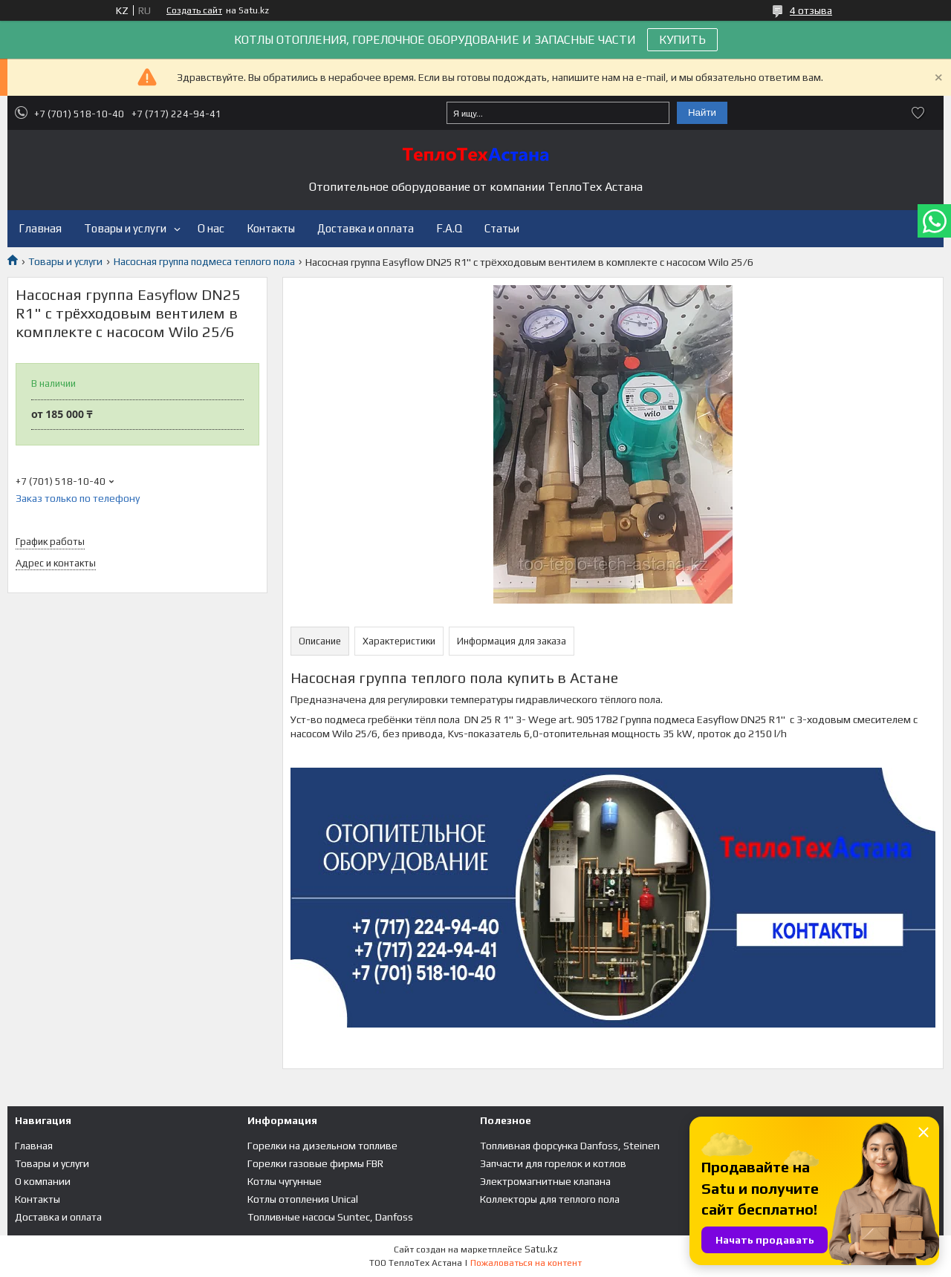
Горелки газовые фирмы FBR (315, 1163)
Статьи (501, 228)
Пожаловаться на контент (526, 1263)
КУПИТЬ (682, 40)
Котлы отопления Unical (302, 1199)
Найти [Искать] (702, 112)
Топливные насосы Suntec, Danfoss (330, 1217)
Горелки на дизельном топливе (322, 1146)
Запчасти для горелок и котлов (553, 1163)
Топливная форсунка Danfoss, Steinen (570, 1146)
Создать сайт (194, 10)
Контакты (271, 228)
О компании (43, 1181)
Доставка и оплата (365, 228)
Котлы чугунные (284, 1181)
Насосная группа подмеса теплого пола (204, 261)
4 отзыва (811, 10)
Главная (40, 228)
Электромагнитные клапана (545, 1181)
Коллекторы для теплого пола (550, 1199)
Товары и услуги (125, 228)
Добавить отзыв (917, 113)
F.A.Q (449, 228)
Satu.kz (541, 1249)
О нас (211, 228)
